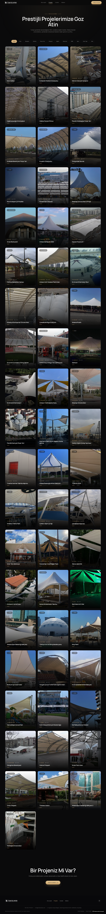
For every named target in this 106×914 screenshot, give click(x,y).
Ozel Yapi (85, 41)
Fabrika (34, 41)
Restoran (65, 41)
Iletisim (63, 2)
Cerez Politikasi (89, 911)
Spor (78, 41)
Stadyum (27, 41)
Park (20, 41)
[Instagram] (99, 900)
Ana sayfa (43, 2)
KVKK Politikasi (81, 911)
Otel (92, 41)
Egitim (57, 41)
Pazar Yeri (42, 41)
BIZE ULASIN (53, 882)
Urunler (57, 2)
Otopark (50, 41)
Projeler (51, 3)
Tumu (14, 41)
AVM (72, 41)
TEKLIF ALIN (96, 2)
